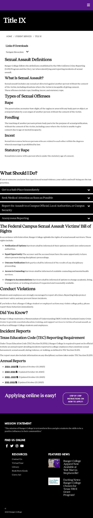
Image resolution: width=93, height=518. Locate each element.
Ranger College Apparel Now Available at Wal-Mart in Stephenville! (72, 467)
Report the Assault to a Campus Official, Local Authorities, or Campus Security (46, 208)
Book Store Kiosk (20, 470)
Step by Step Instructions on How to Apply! (75, 399)
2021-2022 (10, 382)
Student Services (23, 36)
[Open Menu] (88, 4)
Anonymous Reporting (46, 218)
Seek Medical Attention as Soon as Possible (46, 198)
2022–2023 (10, 377)
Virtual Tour (17, 463)
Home (9, 36)
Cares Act (16, 474)
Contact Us (17, 459)
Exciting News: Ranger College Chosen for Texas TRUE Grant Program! (72, 487)
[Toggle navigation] (27, 52)
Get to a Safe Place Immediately (46, 190)
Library (15, 467)
